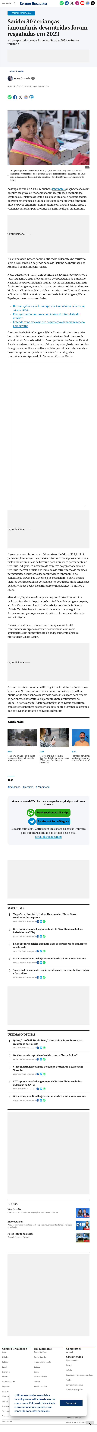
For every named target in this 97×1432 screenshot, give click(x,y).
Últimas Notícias (40, 1377)
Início (12, 71)
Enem (36, 1372)
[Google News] (88, 5)
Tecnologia (6, 1411)
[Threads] (93, 5)
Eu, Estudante (43, 1348)
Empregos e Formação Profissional (79, 1375)
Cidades (5, 1357)
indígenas (14, 786)
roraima (28, 786)
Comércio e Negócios (74, 1390)
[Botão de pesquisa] (14, 3)
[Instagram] (77, 5)
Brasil (21, 71)
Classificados (74, 1356)
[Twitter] (72, 5)
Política (5, 1362)
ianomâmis (59, 189)
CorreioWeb (73, 1348)
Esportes (5, 1387)
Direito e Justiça (8, 1391)
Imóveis (69, 1365)
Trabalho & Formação (42, 1362)
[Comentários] (31, 98)
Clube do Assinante (73, 1417)
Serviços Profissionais (74, 1385)
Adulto (68, 1380)
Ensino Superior (40, 1357)
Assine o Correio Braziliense (77, 1422)
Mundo (5, 1377)
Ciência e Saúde (8, 1396)
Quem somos (7, 1421)
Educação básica (40, 1352)
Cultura (37, 1382)
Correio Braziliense (14, 1348)
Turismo (5, 1416)
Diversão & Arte (8, 1382)
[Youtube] (82, 5)
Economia (6, 1372)
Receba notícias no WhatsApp (53, 812)
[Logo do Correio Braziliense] (33, 3)
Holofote (5, 1406)
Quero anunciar (72, 1360)
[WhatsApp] (62, 5)
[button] (51, 1411)
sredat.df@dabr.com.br (48, 836)
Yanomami (43, 786)
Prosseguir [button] (71, 1403)
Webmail (69, 1352)
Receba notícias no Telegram (53, 821)
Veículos (69, 1370)
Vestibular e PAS (40, 1387)
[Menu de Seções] (6, 3)
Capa (4, 1352)
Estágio (37, 1367)
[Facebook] (67, 5)
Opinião (5, 1401)
